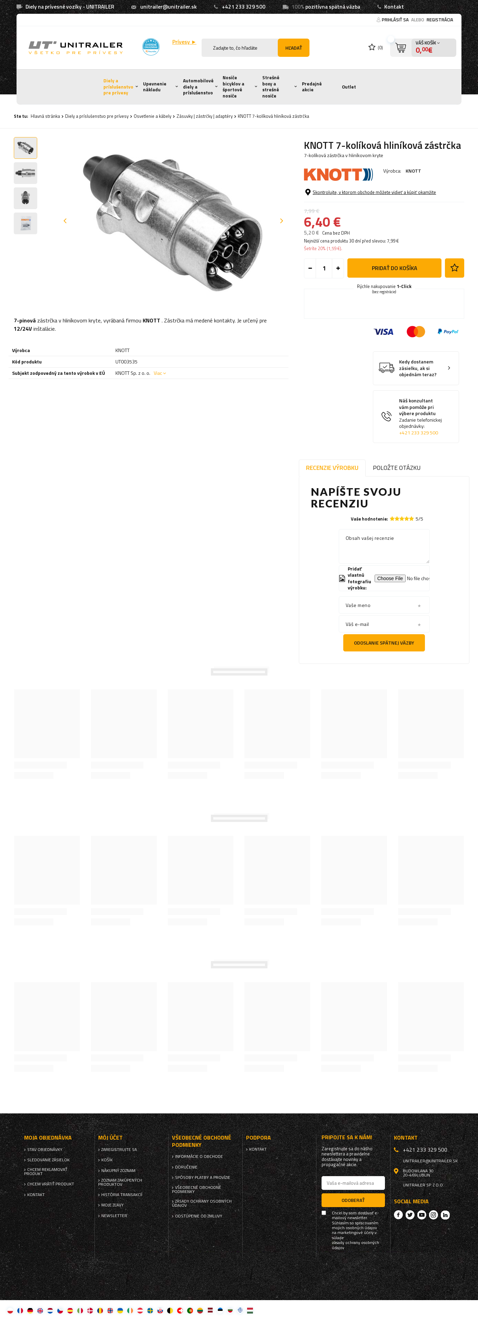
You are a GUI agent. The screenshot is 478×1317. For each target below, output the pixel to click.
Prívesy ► (184, 41)
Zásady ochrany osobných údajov (202, 1203)
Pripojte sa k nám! (347, 1137)
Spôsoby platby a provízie (202, 1177)
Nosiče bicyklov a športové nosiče (233, 86)
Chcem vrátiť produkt (50, 1184)
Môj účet (110, 1137)
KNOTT (413, 170)
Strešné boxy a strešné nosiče (270, 86)
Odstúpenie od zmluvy (198, 1216)
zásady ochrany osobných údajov (355, 1245)
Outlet (349, 86)
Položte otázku (396, 467)
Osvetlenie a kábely (152, 116)
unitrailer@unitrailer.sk (168, 7)
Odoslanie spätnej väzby (384, 642)
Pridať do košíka (394, 268)
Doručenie (186, 1167)
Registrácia (440, 19)
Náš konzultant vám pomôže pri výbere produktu (421, 417)
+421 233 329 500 (243, 7)
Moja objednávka (48, 1137)
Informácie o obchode (199, 1156)
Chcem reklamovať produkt (45, 1171)
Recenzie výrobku (332, 467)
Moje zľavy (112, 1205)
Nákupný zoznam (118, 1171)
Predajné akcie (312, 86)
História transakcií (121, 1195)
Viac (158, 373)
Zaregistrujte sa (119, 1150)
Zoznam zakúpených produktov (120, 1182)
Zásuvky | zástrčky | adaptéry (204, 116)
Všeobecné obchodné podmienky (196, 1189)
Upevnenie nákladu (154, 86)
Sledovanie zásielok (48, 1160)
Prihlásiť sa (396, 19)
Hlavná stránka (45, 116)
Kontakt (394, 7)
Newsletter (114, 1216)
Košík (107, 1160)
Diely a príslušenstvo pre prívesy (118, 86)
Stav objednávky (44, 1150)
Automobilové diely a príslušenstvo (198, 86)
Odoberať (353, 1200)
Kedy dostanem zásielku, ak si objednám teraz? (418, 368)
